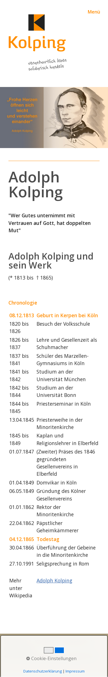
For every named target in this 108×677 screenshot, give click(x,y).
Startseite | (17, 641)
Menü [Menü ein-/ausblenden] (94, 12)
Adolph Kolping (54, 580)
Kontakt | (46, 641)
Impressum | (77, 641)
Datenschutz (19, 648)
